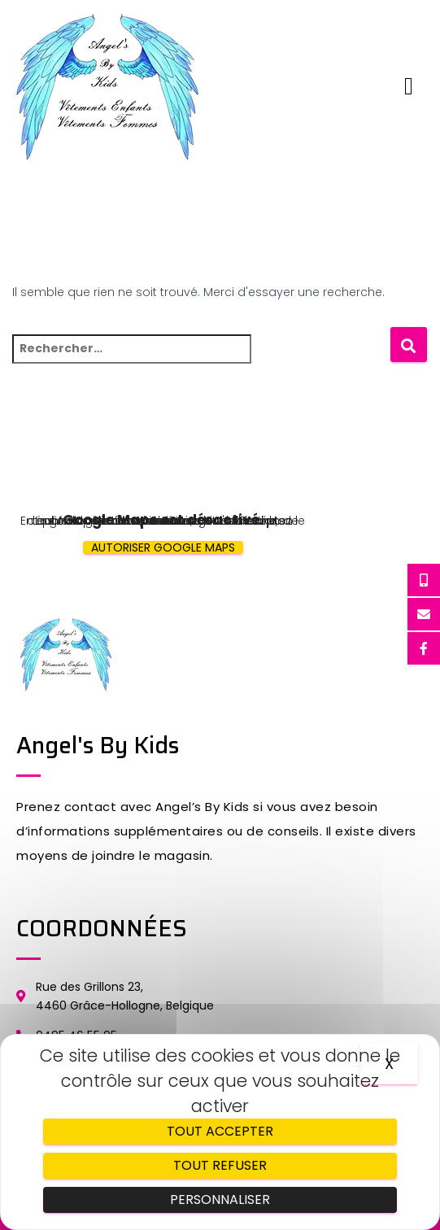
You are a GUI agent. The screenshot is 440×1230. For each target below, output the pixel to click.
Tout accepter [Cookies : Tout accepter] (220, 1131)
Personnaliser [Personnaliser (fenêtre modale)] (220, 1199)
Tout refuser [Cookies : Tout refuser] (220, 1165)
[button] (409, 86)
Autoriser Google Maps (163, 547)
